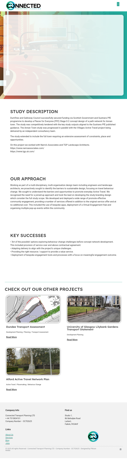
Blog (7, 440)
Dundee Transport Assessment (25, 326)
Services (9, 437)
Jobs (7, 443)
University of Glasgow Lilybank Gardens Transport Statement (92, 328)
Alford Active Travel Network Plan (27, 379)
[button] (118, 4)
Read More (11, 337)
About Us (9, 435)
